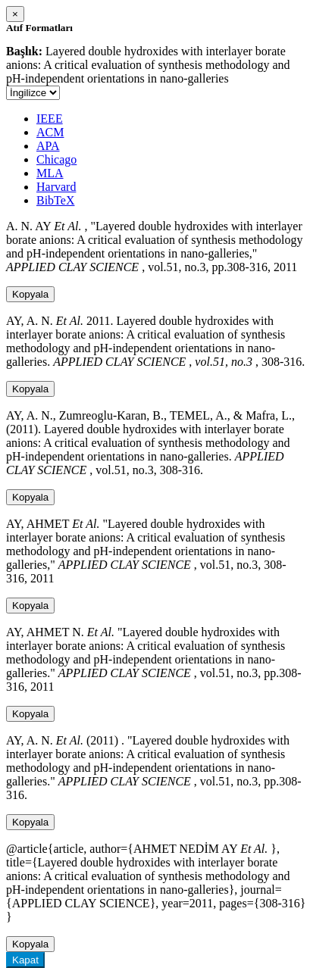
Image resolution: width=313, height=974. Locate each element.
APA (48, 145)
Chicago (56, 159)
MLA (50, 173)
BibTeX (55, 200)
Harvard (56, 186)
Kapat (25, 960)
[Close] (15, 14)
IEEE (49, 118)
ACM (50, 132)
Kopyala (30, 294)
